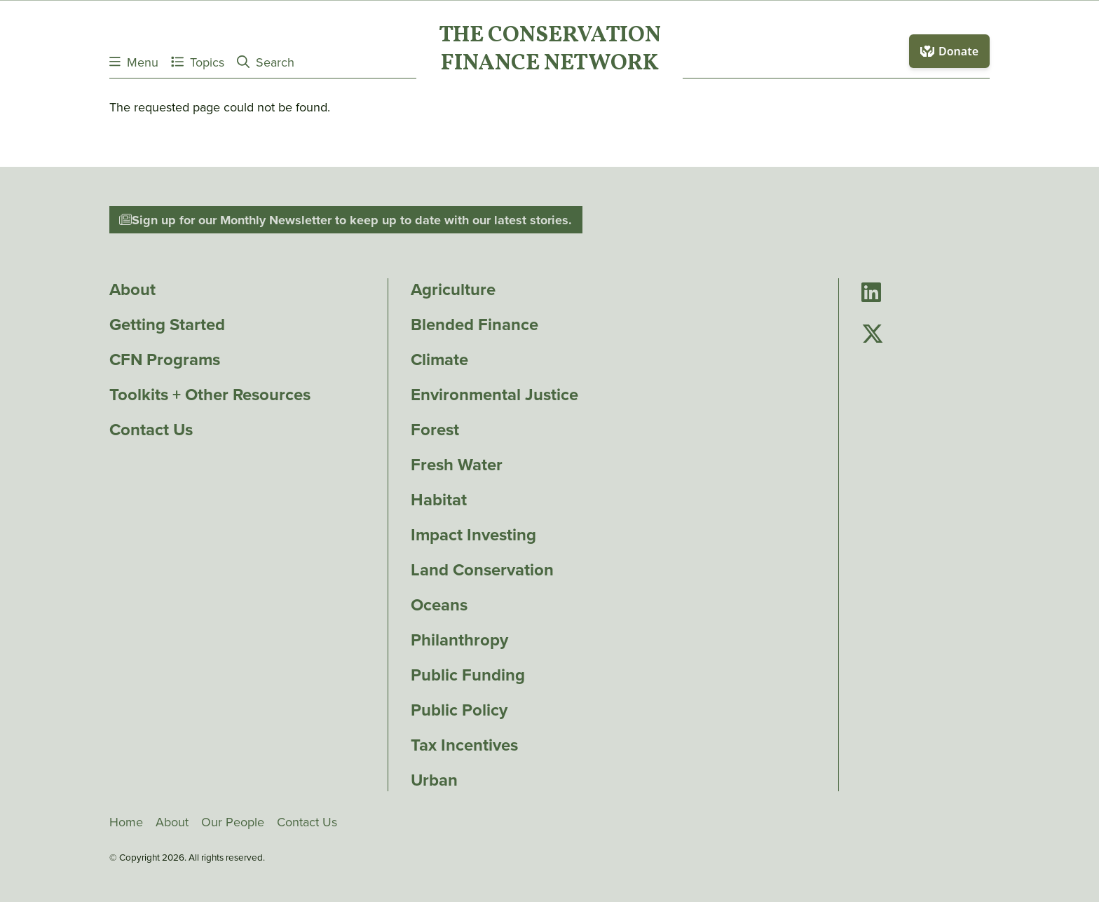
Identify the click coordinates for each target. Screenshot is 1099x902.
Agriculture (453, 289)
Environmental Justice (494, 394)
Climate (439, 359)
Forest (435, 429)
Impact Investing (473, 535)
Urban (434, 780)
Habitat (439, 499)
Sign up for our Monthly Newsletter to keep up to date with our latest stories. (345, 220)
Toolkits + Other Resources (209, 394)
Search (265, 62)
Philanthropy (459, 640)
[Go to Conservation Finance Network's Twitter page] (872, 335)
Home (126, 822)
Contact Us (151, 429)
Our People (232, 822)
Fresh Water (457, 464)
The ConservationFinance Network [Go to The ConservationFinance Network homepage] (550, 50)
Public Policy (459, 710)
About (132, 289)
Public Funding (468, 675)
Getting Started (167, 324)
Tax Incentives (464, 745)
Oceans (439, 605)
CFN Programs (164, 359)
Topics (197, 62)
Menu (133, 62)
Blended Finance (474, 324)
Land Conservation (482, 570)
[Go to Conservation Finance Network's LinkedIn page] (871, 293)
